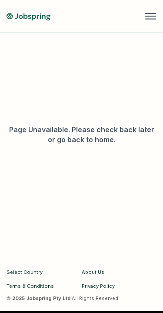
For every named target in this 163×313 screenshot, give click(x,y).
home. (105, 139)
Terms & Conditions (30, 286)
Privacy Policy (98, 286)
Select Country (25, 272)
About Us (93, 272)
